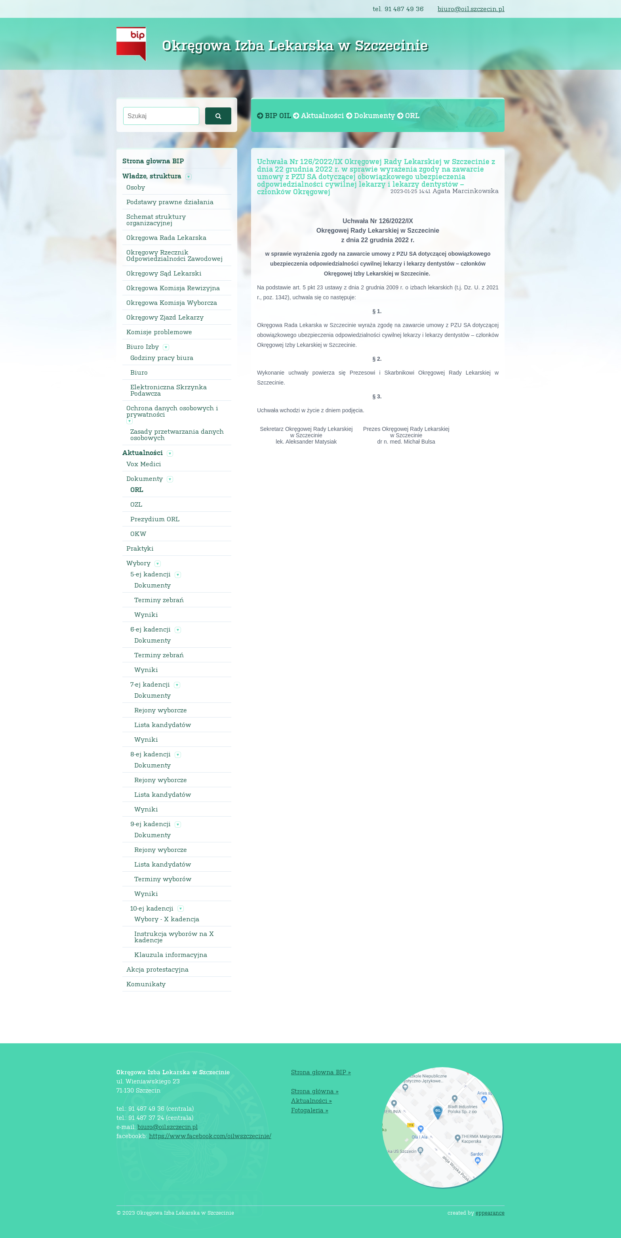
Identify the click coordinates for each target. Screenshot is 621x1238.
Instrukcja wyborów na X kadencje (174, 936)
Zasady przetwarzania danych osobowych (177, 434)
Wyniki (146, 614)
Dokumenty (144, 478)
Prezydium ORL (154, 519)
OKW (138, 533)
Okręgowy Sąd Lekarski (164, 273)
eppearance (490, 1212)
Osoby (135, 187)
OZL (136, 504)
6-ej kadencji (150, 629)
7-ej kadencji (150, 684)
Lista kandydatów (162, 724)
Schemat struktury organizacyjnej (156, 219)
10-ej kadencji (151, 908)
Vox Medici (143, 464)
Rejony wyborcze (160, 710)
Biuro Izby (142, 346)
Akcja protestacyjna (157, 969)
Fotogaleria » (309, 1110)
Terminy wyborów (162, 879)
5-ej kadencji (150, 574)
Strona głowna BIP (153, 160)
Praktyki (140, 548)
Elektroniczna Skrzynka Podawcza (168, 390)
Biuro (139, 372)
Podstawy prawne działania (169, 202)
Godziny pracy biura (161, 357)
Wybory (138, 563)
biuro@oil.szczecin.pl (471, 8)
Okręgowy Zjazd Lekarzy (165, 317)
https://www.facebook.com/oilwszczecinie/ (210, 1135)
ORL (136, 489)
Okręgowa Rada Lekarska (166, 237)
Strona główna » (315, 1090)
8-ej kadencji (150, 754)
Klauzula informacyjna (170, 954)
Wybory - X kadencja (166, 919)
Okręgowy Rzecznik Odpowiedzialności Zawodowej (174, 255)
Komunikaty (146, 984)
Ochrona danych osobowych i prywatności (172, 411)
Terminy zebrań (159, 600)
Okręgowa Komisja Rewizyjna (173, 288)
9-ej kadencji (150, 824)
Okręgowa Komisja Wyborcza (171, 302)
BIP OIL (275, 115)
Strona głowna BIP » (321, 1071)
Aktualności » (311, 1100)
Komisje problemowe (159, 332)
